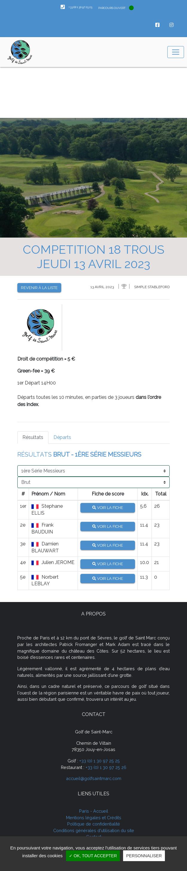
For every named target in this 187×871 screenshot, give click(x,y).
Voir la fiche (107, 507)
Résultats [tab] (32, 437)
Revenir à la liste (39, 287)
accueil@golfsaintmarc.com (93, 778)
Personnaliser (144, 855)
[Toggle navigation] (175, 52)
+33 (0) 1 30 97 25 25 (99, 760)
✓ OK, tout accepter (93, 855)
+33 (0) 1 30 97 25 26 (105, 767)
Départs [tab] (62, 437)
